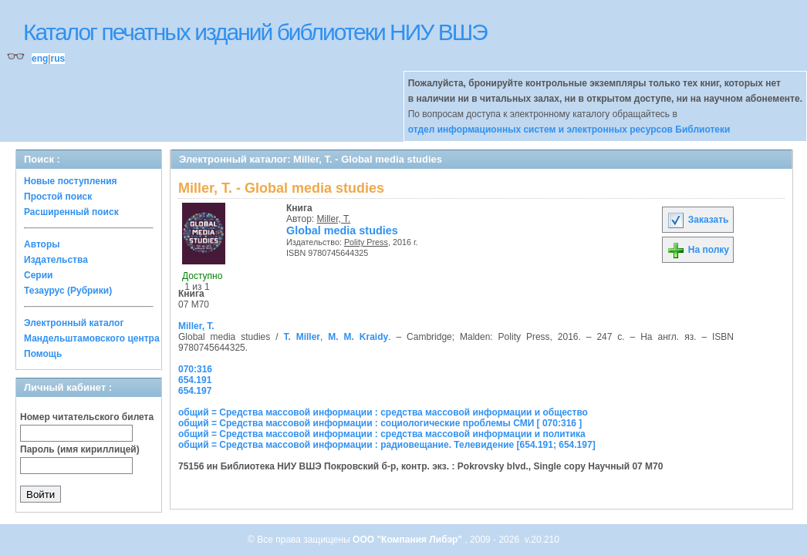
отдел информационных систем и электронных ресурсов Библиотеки (569, 129)
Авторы (42, 244)
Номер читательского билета (87, 417)
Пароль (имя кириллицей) (80, 449)
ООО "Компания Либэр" (408, 539)
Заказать (697, 219)
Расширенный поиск (71, 212)
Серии (38, 275)
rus (57, 58)
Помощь (43, 353)
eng (40, 58)
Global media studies (342, 230)
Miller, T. (334, 219)
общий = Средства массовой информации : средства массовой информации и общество (383, 412)
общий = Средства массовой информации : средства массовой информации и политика (382, 434)
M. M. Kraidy (358, 336)
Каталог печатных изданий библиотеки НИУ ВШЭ (255, 32)
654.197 (194, 390)
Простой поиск (58, 196)
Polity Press (366, 242)
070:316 (195, 369)
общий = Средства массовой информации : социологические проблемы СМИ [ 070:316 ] (380, 423)
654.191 (194, 380)
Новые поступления (70, 181)
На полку (698, 249)
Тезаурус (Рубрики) (68, 290)
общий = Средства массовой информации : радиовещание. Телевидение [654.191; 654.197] (387, 444)
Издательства (56, 259)
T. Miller (301, 336)
